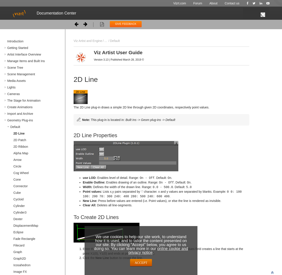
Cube (17, 192)
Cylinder (19, 206)
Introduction (15, 41)
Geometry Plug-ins (20, 120)
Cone (17, 179)
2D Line (19, 133)
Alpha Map (20, 153)
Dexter (18, 219)
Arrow (17, 160)
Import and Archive (20, 113)
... (105, 41)
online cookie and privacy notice (158, 250)
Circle (17, 166)
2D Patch (19, 140)
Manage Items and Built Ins (26, 61)
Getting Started (17, 48)
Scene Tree (15, 67)
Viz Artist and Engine (88, 41)
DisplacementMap (25, 225)
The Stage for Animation (24, 100)
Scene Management (21, 74)
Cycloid (18, 199)
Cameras (13, 94)
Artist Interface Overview (24, 54)
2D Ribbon (20, 146)
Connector (20, 186)
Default (15, 127)
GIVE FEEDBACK (125, 23)
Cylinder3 (20, 212)
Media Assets (16, 81)
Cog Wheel (21, 173)
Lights (11, 87)
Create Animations (20, 107)
